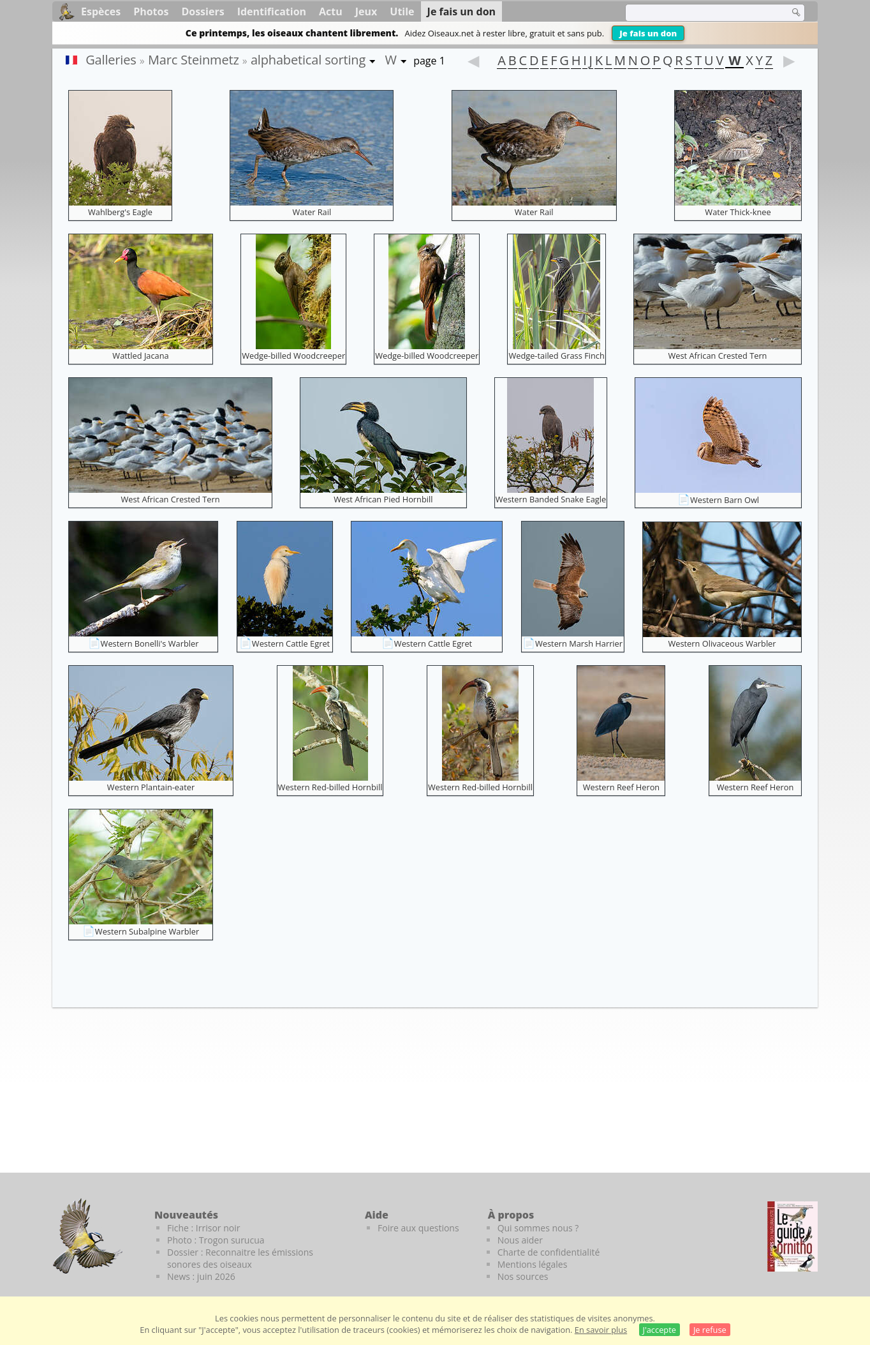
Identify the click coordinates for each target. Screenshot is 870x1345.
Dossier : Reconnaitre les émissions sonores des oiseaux (240, 1258)
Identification (271, 11)
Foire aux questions (418, 1228)
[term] (699, 13)
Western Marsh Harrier (579, 643)
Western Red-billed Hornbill (330, 787)
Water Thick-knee (737, 212)
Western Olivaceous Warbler (722, 643)
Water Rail (311, 212)
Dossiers (202, 11)
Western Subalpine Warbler (147, 931)
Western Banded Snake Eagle (551, 499)
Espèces (101, 11)
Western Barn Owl (724, 500)
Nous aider (520, 1240)
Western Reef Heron (621, 787)
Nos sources (523, 1276)
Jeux (366, 11)
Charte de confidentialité (549, 1252)
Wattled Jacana (140, 355)
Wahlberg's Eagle (120, 212)
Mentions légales (533, 1264)
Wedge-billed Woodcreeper (293, 355)
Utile (402, 11)
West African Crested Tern (717, 355)
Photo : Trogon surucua (216, 1240)
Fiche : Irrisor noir (203, 1228)
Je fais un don (648, 33)
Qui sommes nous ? (538, 1228)
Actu (331, 11)
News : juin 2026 (201, 1276)
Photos (150, 11)
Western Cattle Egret (291, 643)
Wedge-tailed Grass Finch (556, 355)
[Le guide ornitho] (792, 1236)
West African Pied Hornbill (383, 499)
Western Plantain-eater (151, 787)
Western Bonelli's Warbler (150, 643)
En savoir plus (601, 1329)
